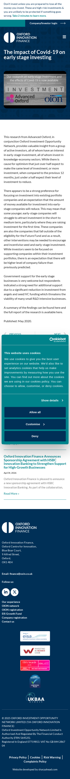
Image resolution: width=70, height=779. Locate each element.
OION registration (12, 609)
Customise (35, 424)
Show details (50, 400)
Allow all (35, 412)
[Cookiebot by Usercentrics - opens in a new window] (50, 339)
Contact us (8, 621)
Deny (35, 436)
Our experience (11, 601)
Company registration (14, 617)
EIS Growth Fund (12, 613)
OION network (10, 605)
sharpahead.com (47, 769)
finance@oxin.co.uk (21, 573)
